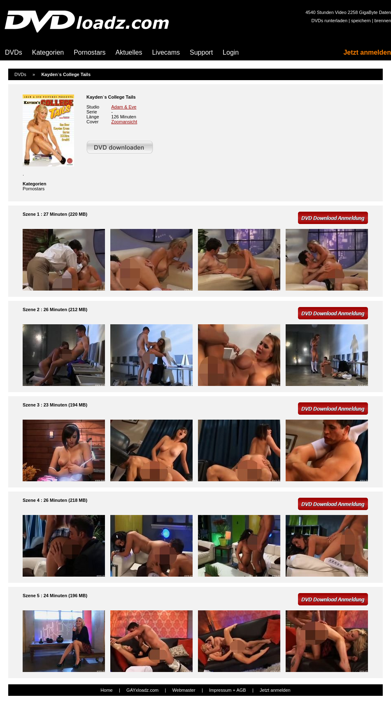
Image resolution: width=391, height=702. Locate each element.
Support (201, 52)
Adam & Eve (123, 106)
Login (231, 52)
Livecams (166, 52)
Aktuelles (129, 52)
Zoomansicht (124, 121)
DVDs (13, 52)
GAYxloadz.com (142, 690)
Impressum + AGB (227, 690)
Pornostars (89, 52)
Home (106, 690)
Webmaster (184, 690)
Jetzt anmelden (367, 52)
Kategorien (48, 52)
